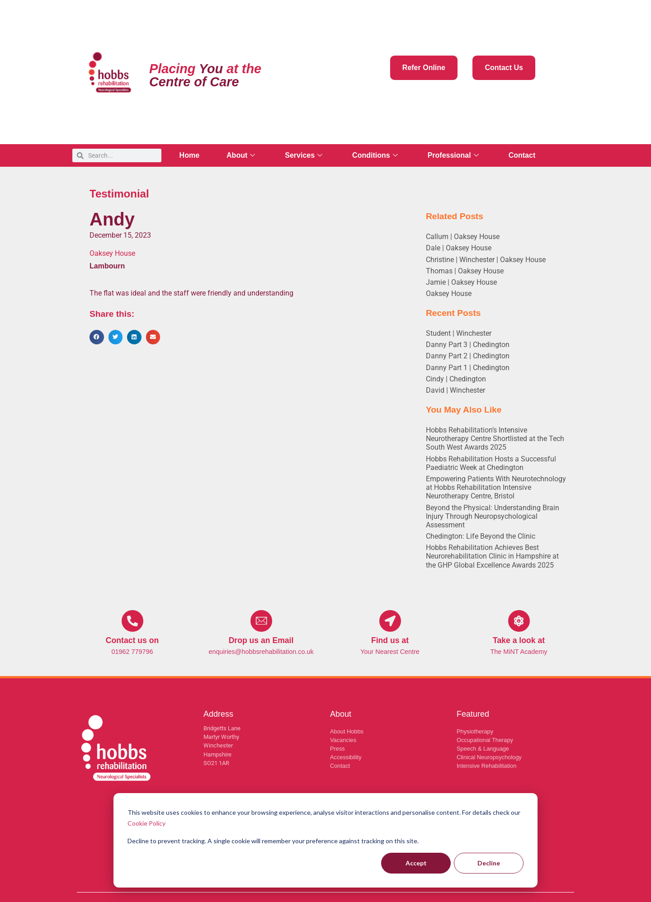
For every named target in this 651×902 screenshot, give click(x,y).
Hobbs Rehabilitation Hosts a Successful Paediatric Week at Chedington (491, 463)
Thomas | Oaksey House (465, 271)
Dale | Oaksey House (458, 248)
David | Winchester (455, 390)
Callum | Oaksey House (463, 236)
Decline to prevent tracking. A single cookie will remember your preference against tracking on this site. (273, 841)
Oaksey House (449, 293)
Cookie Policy (146, 823)
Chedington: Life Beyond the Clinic (480, 536)
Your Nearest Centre (390, 651)
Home (189, 155)
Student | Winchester (458, 333)
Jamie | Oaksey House (461, 282)
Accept (416, 863)
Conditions (375, 155)
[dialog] (325, 840)
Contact (522, 155)
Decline (488, 863)
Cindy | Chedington (456, 379)
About (240, 155)
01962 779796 (132, 651)
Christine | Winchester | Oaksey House (486, 259)
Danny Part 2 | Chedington (467, 356)
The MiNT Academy (518, 651)
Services (303, 155)
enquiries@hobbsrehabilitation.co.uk (260, 651)
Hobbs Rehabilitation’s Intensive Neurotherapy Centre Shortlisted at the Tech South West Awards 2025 (495, 438)
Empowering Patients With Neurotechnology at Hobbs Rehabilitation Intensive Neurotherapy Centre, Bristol (496, 487)
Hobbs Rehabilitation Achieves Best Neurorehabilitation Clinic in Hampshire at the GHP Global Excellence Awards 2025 (492, 556)
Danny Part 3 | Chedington (467, 344)
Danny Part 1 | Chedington (467, 367)
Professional (453, 155)
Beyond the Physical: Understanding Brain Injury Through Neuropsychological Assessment (492, 516)
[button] (97, 337)
